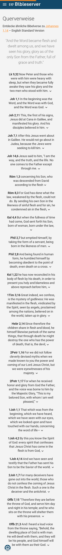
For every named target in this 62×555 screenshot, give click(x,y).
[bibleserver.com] (25, 4)
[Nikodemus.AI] (8, 548)
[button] (4, 4)
